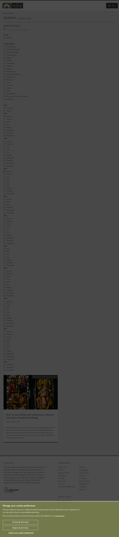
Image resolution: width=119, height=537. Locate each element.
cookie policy (59, 516)
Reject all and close (20, 528)
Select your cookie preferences (21, 533)
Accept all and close (20, 522)
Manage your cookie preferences (19, 505)
